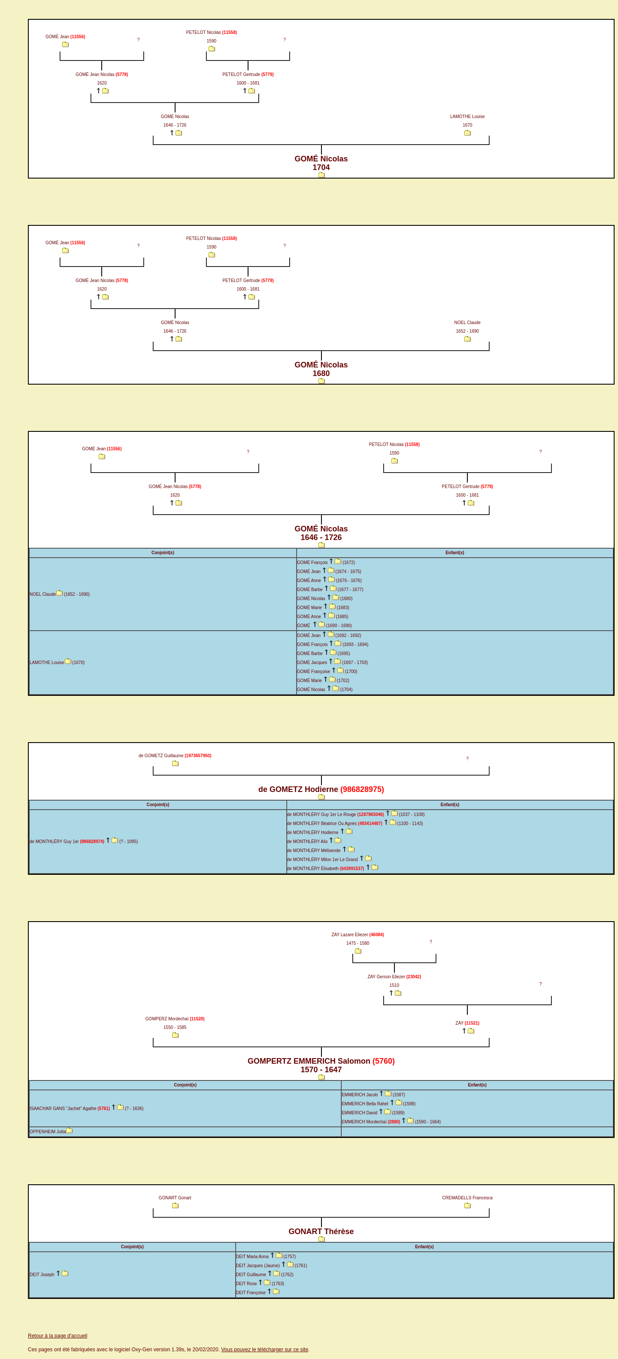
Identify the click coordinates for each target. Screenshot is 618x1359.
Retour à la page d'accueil (57, 1336)
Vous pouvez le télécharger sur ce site (264, 1350)
